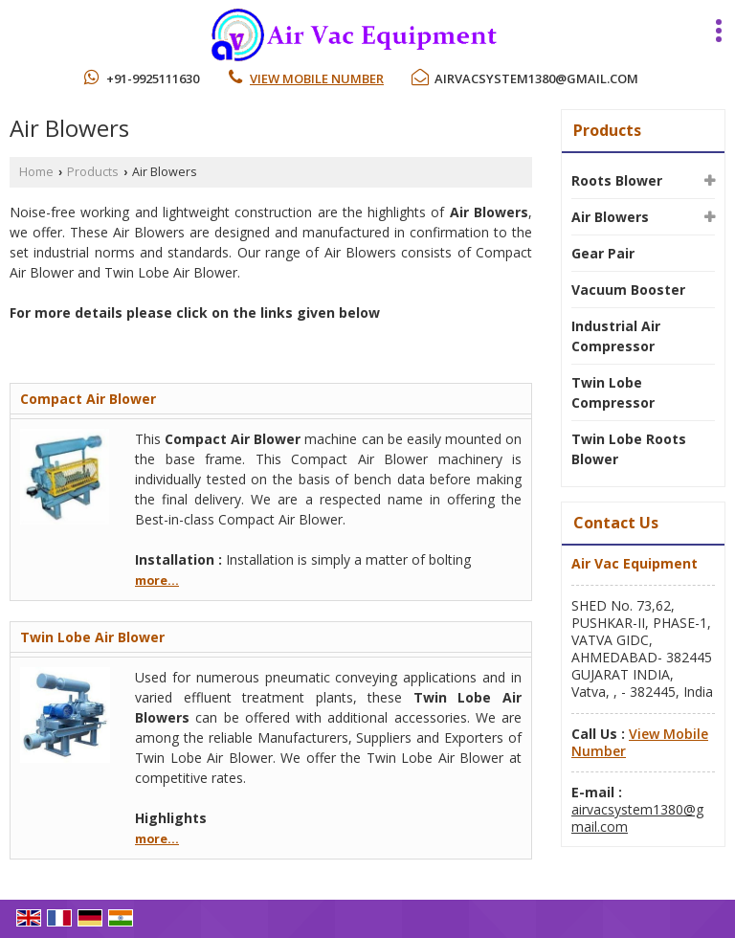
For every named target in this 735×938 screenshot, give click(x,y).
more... (157, 580)
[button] (317, 78)
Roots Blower (616, 180)
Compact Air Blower (88, 399)
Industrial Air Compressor (615, 336)
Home (36, 172)
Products (93, 172)
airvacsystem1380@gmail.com (536, 78)
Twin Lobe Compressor (613, 392)
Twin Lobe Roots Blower (628, 449)
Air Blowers (610, 217)
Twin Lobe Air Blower (92, 637)
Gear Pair (603, 253)
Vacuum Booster (628, 289)
